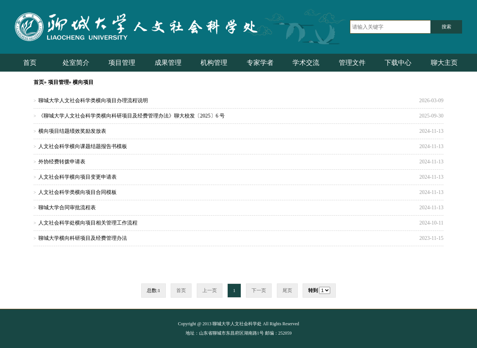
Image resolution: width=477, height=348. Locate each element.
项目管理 (121, 62)
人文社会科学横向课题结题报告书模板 (82, 146)
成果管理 (168, 62)
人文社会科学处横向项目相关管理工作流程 (88, 223)
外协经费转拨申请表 (61, 161)
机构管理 (213, 62)
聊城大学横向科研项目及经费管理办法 (82, 238)
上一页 (209, 290)
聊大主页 (444, 62)
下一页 (259, 290)
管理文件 (352, 62)
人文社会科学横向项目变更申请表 (77, 177)
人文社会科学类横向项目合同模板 (77, 192)
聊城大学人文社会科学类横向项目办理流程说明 (93, 100)
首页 (30, 62)
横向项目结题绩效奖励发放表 (72, 131)
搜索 (446, 26)
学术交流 (306, 62)
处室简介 (76, 62)
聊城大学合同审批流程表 (67, 207)
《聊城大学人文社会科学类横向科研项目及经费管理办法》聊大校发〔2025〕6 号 (131, 116)
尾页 (287, 290)
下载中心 (398, 62)
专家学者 (260, 62)
